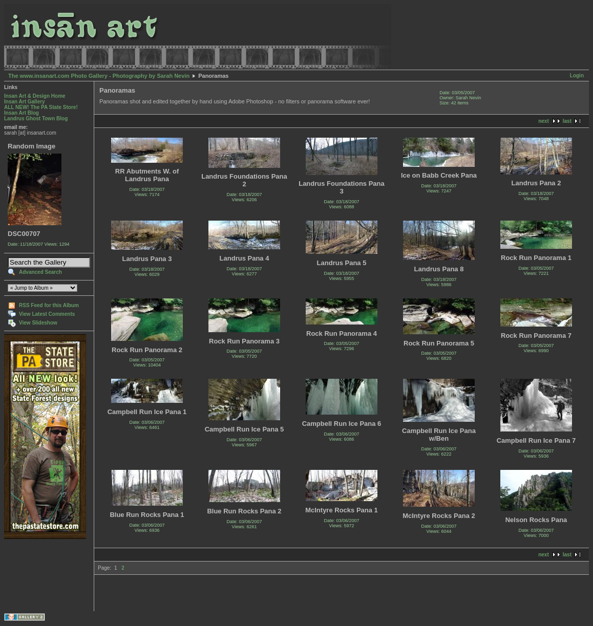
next (543, 121)
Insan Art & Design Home (35, 96)
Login (577, 75)
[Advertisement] (36, 575)
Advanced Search (40, 272)
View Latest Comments (47, 314)
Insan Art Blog (21, 113)
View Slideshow (38, 323)
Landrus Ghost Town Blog (36, 118)
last (567, 121)
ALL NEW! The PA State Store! (41, 107)
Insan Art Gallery (24, 101)
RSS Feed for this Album (49, 305)
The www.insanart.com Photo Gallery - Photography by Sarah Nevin (98, 76)
